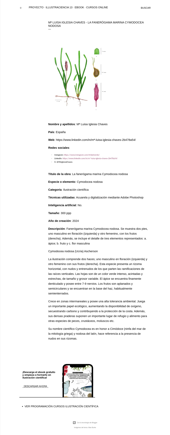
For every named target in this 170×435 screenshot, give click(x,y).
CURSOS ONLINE (97, 7)
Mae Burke (92, 427)
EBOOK (79, 7)
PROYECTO (36, 7)
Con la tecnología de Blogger (85, 422)
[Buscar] (146, 8)
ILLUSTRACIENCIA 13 (59, 7)
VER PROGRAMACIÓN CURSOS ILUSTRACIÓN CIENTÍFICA (61, 406)
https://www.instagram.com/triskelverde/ (82, 155)
